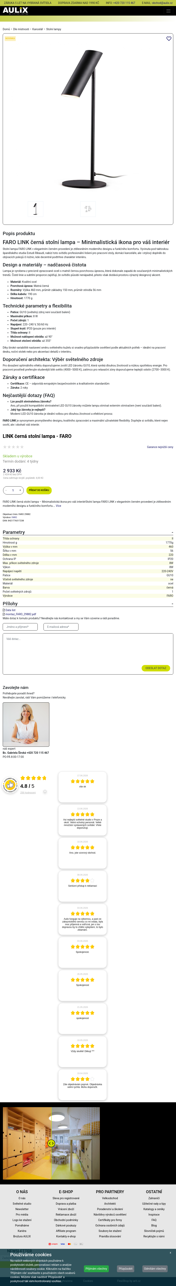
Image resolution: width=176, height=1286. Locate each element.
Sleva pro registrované (66, 1198)
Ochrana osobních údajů (110, 1225)
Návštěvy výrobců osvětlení (110, 1214)
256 (28, 792)
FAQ (154, 1220)
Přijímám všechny (96, 1268)
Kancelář (37, 29)
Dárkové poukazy (66, 1225)
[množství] (13, 490)
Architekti (110, 1203)
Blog (154, 1225)
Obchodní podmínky (66, 1220)
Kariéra (22, 1230)
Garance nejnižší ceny (160, 447)
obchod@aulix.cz (162, 2)
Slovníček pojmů (154, 1230)
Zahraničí (154, 1198)
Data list (10, 610)
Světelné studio (22, 1203)
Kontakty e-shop (66, 1236)
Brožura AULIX (22, 1236)
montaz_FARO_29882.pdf (20, 614)
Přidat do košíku (39, 490)
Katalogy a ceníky (154, 1209)
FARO (14, 517)
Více (58, 505)
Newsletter (22, 1209)
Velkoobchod (110, 1198)
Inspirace (153, 1214)
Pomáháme (22, 1225)
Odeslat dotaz (156, 668)
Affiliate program (66, 1230)
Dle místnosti (21, 29)
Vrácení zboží (66, 1209)
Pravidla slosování (110, 1236)
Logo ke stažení (21, 1220)
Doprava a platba (66, 1203)
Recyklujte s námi (154, 1236)
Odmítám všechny (155, 1268)
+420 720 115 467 (124, 2)
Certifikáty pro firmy (110, 1220)
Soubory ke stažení (109, 1230)
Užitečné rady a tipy (154, 1203)
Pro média (22, 1214)
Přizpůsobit (125, 1268)
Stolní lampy (53, 29)
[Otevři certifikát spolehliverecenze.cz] (33, 778)
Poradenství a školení (110, 1209)
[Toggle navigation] (168, 10)
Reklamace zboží (66, 1214)
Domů (6, 29)
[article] (82, 787)
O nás (21, 1198)
